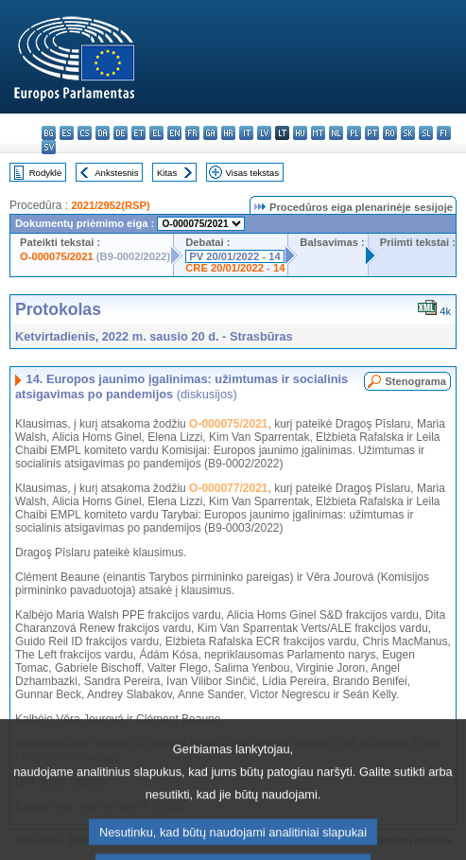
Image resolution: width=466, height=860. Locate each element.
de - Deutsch (120, 133)
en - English (174, 133)
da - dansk (102, 133)
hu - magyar (300, 133)
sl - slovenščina (426, 133)
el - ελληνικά (156, 133)
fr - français (192, 133)
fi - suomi (444, 133)
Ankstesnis (116, 172)
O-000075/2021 (57, 256)
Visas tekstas (252, 172)
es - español (67, 133)
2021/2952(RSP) (110, 205)
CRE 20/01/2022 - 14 (235, 267)
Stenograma (415, 381)
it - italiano (246, 133)
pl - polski (354, 133)
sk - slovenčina (408, 133)
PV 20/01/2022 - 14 (234, 256)
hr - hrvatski (228, 133)
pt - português (372, 133)
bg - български (49, 133)
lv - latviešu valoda (264, 133)
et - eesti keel (138, 133)
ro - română (390, 133)
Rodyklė (45, 172)
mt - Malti (318, 133)
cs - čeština (85, 133)
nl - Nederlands (336, 133)
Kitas (167, 172)
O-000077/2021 (228, 488)
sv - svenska (49, 147)
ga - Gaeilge (210, 133)
